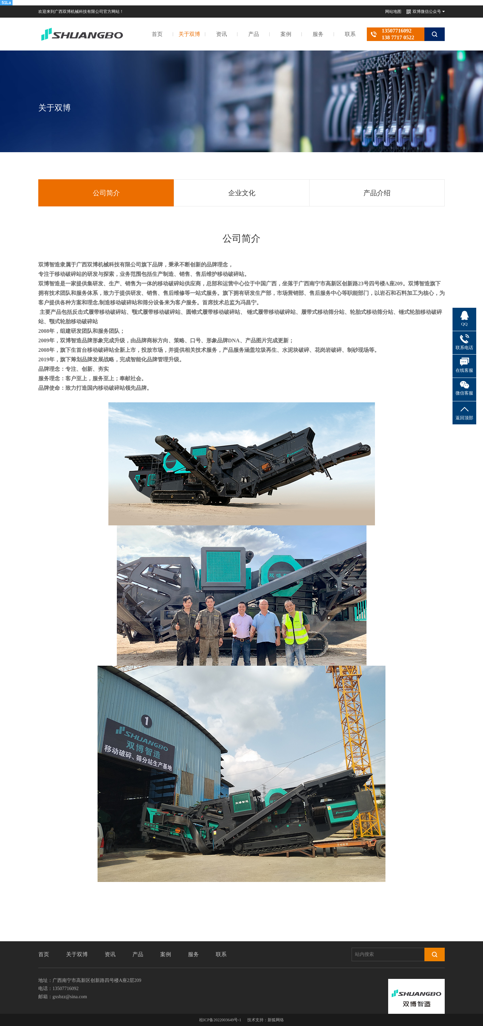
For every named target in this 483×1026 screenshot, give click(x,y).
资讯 (221, 34)
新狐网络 (276, 1020)
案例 (285, 34)
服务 (318, 34)
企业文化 (241, 193)
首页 (157, 34)
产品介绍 (377, 193)
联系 (350, 34)
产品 (253, 34)
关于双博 (189, 34)
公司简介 (106, 193)
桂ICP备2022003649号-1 (220, 1020)
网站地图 (393, 11)
